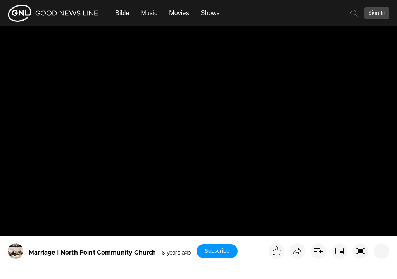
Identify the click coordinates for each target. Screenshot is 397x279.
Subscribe (217, 251)
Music (149, 13)
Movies (179, 13)
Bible (122, 13)
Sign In (376, 13)
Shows (210, 13)
